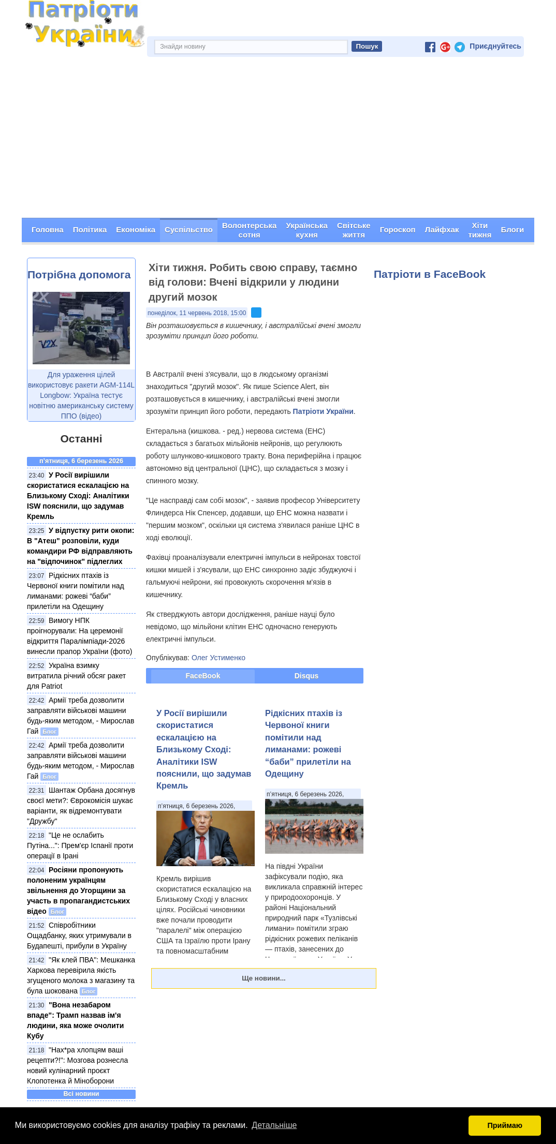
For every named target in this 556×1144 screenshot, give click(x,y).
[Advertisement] (278, 140)
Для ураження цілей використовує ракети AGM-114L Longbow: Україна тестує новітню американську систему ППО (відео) (81, 396)
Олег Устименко (218, 657)
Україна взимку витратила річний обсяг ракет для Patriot (76, 675)
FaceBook (203, 676)
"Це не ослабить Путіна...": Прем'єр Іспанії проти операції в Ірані (80, 845)
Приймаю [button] (504, 1125)
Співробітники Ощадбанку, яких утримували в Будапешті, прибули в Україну (79, 935)
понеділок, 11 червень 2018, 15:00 (197, 313)
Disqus (307, 676)
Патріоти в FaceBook (430, 274)
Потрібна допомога (78, 275)
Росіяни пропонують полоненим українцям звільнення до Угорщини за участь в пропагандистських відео (78, 890)
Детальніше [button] (274, 1125)
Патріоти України (323, 411)
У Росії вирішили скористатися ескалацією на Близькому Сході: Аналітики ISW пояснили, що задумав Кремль (78, 496)
